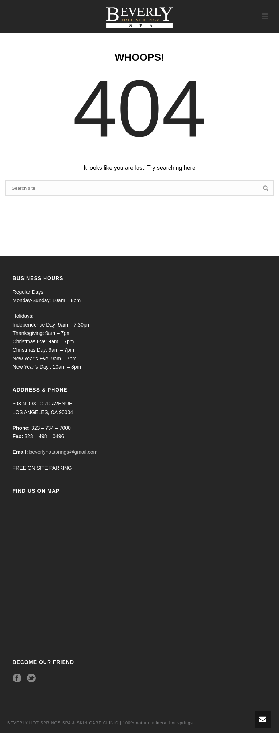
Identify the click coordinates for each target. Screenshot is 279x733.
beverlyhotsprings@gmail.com (63, 452)
